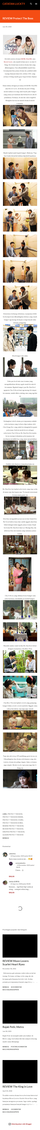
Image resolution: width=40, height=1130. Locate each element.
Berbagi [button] (6, 838)
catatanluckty (20, 863)
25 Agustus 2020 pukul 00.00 (20, 884)
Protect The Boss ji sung (13, 820)
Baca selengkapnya (11, 990)
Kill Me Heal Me (26, 59)
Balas (11, 876)
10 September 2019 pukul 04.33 (21, 856)
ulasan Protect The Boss (13, 835)
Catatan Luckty (14, 3)
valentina (12, 854)
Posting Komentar (19, 1047)
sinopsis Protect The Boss (14, 832)
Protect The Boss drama (13, 817)
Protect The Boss (15, 814)
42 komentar (16, 987)
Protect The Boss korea (13, 823)
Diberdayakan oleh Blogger (20, 1124)
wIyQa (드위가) (14, 881)
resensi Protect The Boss (13, 826)
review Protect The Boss (13, 829)
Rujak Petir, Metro (13, 1026)
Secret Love (8, 62)
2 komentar (16, 1109)
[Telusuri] (31, 4)
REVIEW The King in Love (17, 1086)
